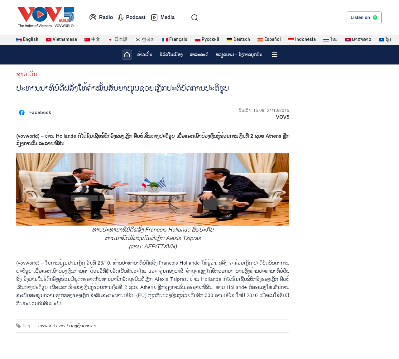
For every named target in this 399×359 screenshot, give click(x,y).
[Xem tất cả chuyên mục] (275, 54)
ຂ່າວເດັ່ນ (144, 55)
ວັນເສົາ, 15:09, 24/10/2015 (263, 110)
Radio (101, 17)
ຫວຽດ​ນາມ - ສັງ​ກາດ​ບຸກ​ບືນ (239, 55)
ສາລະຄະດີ (199, 55)
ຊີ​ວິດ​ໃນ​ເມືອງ (171, 55)
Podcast (131, 17)
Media (163, 17)
